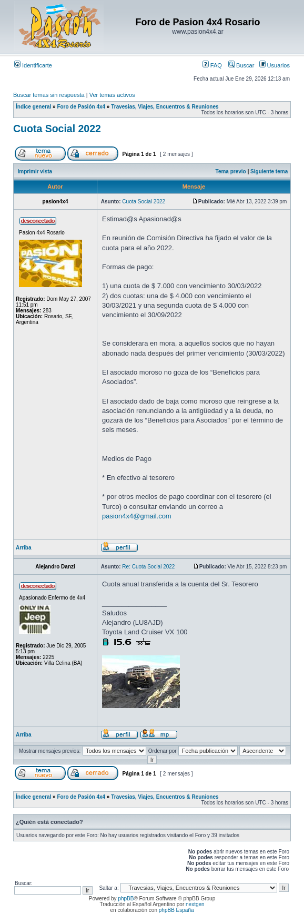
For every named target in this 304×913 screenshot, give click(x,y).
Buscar (241, 65)
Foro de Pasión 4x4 (81, 107)
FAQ (212, 65)
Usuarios (274, 65)
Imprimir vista (35, 171)
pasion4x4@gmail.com (136, 516)
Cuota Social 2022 (57, 128)
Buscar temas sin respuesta (49, 95)
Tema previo (231, 171)
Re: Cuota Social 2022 (148, 567)
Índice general (33, 107)
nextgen (195, 904)
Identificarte (33, 65)
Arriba (23, 548)
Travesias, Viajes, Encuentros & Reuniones (164, 107)
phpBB (126, 898)
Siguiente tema (269, 171)
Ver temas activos (112, 95)
